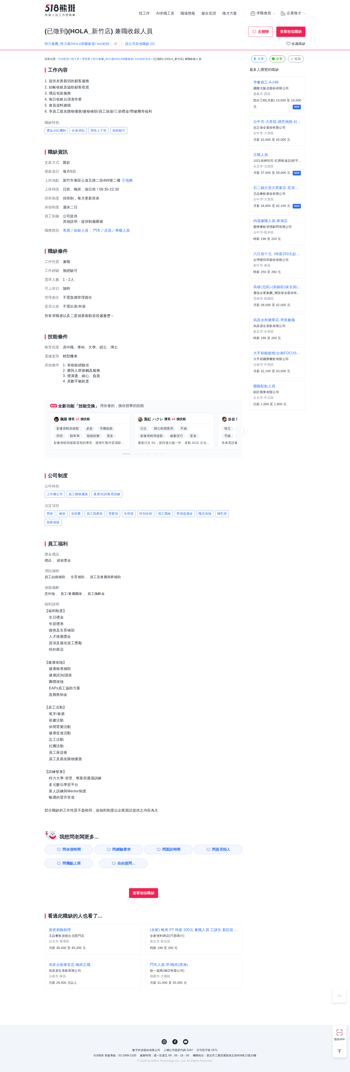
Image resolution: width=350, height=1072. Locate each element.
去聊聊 (263, 32)
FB (175, 1042)
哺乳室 (222, 513)
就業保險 (53, 522)
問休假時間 (70, 849)
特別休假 (145, 513)
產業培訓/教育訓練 (107, 494)
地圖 (129, 180)
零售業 (86, 59)
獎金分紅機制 (56, 130)
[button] (126, 453)
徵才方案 (229, 13)
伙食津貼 (78, 130)
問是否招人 (222, 849)
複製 (295, 59)
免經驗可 (118, 130)
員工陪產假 (95, 513)
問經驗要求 (121, 849)
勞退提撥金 (185, 513)
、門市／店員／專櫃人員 (110, 230)
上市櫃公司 (55, 494)
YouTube (185, 1042)
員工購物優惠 (78, 494)
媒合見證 (209, 13)
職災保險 (204, 513)
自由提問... (122, 863)
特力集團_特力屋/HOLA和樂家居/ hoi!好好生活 (122, 59)
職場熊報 (188, 13)
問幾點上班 (70, 863)
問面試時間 (172, 849)
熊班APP (339, 1039)
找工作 (144, 13)
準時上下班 (98, 130)
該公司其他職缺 (140, 44)
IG (164, 1042)
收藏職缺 (298, 44)
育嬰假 (113, 513)
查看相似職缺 (291, 32)
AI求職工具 (165, 13)
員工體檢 (164, 513)
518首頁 (63, 59)
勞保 (50, 513)
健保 (62, 513)
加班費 (76, 513)
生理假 (128, 513)
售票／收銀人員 (76, 230)
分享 (258, 59)
